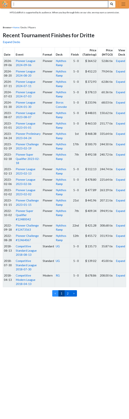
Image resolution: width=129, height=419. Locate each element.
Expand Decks (11, 42)
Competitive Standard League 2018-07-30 (26, 265)
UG (58, 246)
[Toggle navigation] (123, 4)
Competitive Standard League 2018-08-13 (26, 250)
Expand (120, 61)
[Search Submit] (112, 4)
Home (16, 27)
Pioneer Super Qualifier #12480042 (24, 215)
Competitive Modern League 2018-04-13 (25, 280)
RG (58, 275)
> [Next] (74, 293)
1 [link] (61, 293)
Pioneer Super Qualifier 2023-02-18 (28, 159)
